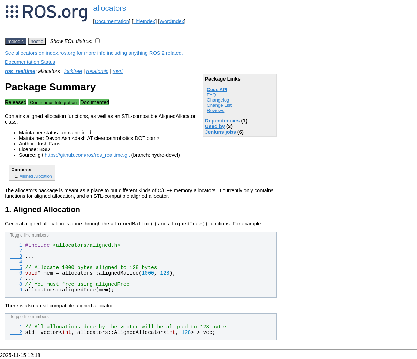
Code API (217, 89)
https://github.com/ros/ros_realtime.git (87, 155)
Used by (215, 126)
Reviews (215, 110)
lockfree (73, 71)
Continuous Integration (53, 102)
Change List (219, 105)
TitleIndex (144, 21)
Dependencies (222, 121)
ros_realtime (20, 71)
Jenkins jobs (220, 132)
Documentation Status (30, 62)
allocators (109, 8)
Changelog (218, 100)
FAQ (211, 94)
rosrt (118, 71)
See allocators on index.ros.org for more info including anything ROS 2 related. (94, 53)
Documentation (111, 21)
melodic (16, 41)
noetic (37, 41)
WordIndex (171, 21)
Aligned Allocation (36, 176)
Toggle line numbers (29, 236)
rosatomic (97, 71)
